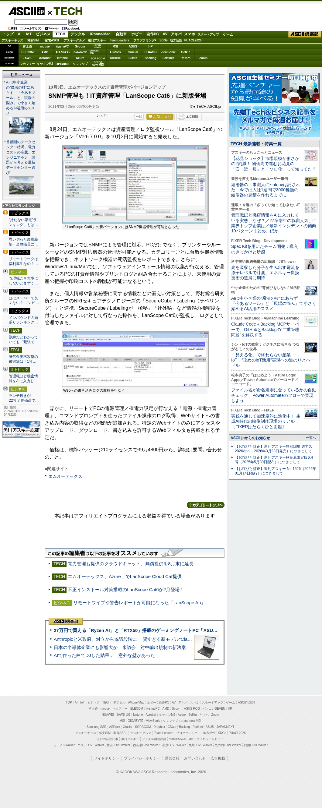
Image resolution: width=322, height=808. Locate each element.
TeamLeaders (119, 40)
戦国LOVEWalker (255, 745)
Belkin (185, 52)
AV (165, 34)
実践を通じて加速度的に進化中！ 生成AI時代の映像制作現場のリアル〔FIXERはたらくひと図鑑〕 (265, 421)
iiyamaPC (62, 46)
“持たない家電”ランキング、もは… (23, 222)
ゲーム (228, 34)
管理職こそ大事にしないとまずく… (23, 280)
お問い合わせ (195, 758)
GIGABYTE (80, 52)
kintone (62, 58)
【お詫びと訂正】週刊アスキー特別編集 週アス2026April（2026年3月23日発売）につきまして (273, 448)
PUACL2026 (193, 40)
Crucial (133, 52)
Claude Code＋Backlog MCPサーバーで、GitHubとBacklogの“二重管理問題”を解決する (265, 329)
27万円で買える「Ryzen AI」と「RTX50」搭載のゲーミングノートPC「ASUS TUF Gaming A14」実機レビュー (170, 630)
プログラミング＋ (188, 733)
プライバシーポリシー (142, 758)
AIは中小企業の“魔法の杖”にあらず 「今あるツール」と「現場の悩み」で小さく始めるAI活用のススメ (20, 97)
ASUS (133, 46)
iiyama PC (153, 708)
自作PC (152, 34)
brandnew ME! (98, 63)
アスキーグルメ (74, 40)
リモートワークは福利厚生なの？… (23, 261)
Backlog (150, 58)
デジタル (77, 34)
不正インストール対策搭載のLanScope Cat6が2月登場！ (126, 589)
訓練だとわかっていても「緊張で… (23, 339)
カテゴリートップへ (205, 505)
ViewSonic (168, 52)
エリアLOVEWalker (90, 745)
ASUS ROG (62, 52)
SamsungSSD (94, 52)
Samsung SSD (97, 727)
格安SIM (33, 40)
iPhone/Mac (100, 34)
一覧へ (311, 437)
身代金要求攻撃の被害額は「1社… (23, 359)
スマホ (189, 34)
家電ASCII (52, 40)
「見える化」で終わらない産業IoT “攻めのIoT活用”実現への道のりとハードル (272, 360)
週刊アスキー (97, 40)
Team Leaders (163, 733)
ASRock (115, 52)
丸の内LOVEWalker (228, 745)
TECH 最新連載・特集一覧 (256, 143)
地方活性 (176, 40)
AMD (44, 52)
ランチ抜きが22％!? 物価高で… (24, 398)
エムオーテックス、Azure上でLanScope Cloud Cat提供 (124, 576)
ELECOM (27, 52)
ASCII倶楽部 (305, 34)
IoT (29, 34)
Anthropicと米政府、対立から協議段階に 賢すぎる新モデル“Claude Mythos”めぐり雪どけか (149, 639)
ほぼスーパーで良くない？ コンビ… (24, 300)
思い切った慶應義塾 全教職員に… (23, 241)
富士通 (27, 46)
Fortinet (168, 58)
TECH (66, 11)
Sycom (80, 46)
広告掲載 (218, 758)
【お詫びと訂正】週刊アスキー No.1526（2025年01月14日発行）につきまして (275, 471)
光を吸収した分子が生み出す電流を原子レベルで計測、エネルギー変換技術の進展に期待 (265, 273)
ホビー (136, 34)
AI (20, 34)
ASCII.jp (26, 11)
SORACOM (143, 727)
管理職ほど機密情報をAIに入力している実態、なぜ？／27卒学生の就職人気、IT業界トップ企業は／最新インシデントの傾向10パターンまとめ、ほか (273, 223)
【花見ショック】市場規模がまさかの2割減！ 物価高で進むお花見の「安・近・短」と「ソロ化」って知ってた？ (273, 163)
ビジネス (43, 34)
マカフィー (27, 63)
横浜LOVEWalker (118, 745)
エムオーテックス (65, 476)
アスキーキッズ (12, 40)
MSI (115, 46)
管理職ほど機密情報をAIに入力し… (23, 378)
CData (132, 58)
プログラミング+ (144, 40)
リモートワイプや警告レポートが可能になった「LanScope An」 (139, 602)
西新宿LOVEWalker (146, 745)
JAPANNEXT (62, 64)
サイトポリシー (106, 758)
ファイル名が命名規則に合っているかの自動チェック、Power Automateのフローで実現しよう (273, 395)
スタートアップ (208, 34)
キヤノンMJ (45, 63)
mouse (45, 46)
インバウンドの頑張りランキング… (23, 320)
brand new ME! (191, 720)
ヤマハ (185, 58)
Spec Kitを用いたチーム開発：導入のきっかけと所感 (264, 249)
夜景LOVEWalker (174, 745)
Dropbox (115, 57)
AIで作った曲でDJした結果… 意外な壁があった (104, 655)
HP (151, 46)
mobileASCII (177, 739)
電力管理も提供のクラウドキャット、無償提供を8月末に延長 (130, 563)
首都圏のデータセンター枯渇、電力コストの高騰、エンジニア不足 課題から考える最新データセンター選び (20, 157)
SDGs (163, 40)
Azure (80, 58)
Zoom (203, 58)
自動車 (121, 34)
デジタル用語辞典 (154, 739)
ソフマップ (80, 63)
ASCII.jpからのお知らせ (250, 438)
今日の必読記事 (107, 739)
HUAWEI (151, 52)
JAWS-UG (123, 714)
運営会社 (172, 758)
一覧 (138, 116)
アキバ (176, 34)
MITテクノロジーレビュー (206, 739)
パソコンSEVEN (98, 46)
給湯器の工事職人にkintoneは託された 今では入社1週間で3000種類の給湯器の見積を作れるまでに (265, 190)
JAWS (27, 58)
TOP (69, 702)
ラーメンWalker (64, 745)
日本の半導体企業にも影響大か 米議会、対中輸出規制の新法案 (120, 647)
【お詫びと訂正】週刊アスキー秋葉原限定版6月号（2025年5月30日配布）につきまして (274, 459)
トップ (7, 34)
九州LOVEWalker (200, 745)
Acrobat (45, 58)
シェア (102, 115)
